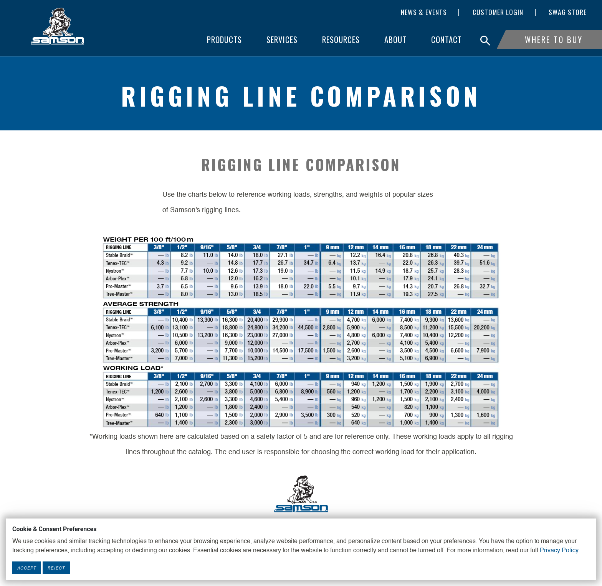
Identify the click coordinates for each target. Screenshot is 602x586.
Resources (341, 39)
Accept (26, 567)
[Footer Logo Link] (301, 493)
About (395, 39)
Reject (56, 567)
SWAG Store (568, 12)
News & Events (424, 12)
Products (224, 39)
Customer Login (498, 12)
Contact (446, 39)
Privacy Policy (559, 551)
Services (282, 39)
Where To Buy (554, 39)
